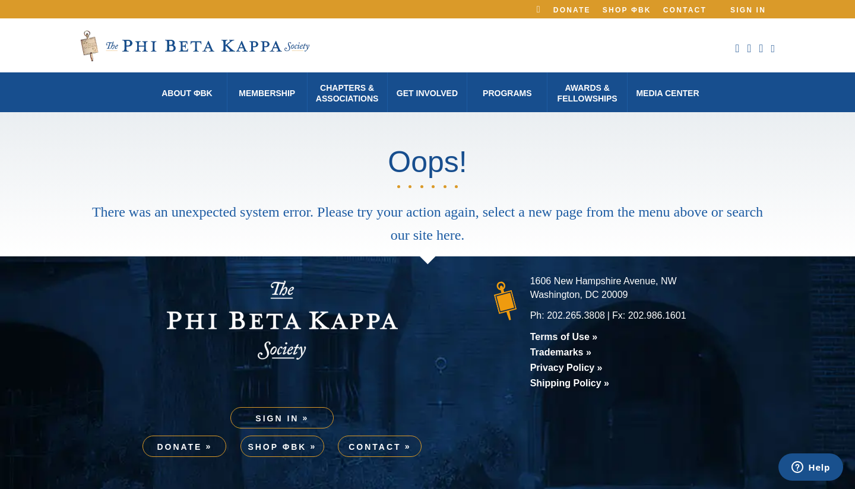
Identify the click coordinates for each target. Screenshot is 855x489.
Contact (685, 10)
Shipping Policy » (569, 383)
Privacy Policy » (566, 368)
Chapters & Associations (347, 93)
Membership (267, 93)
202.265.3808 (576, 315)
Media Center (667, 93)
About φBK (187, 93)
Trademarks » (560, 352)
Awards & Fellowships (588, 93)
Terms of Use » (564, 337)
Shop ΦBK (627, 10)
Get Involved (427, 93)
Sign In (748, 10)
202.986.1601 (657, 315)
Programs (507, 93)
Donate (572, 10)
